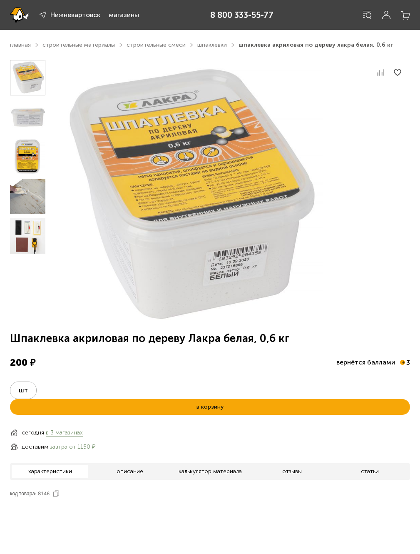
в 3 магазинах (64, 432)
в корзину (210, 406)
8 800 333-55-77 (241, 15)
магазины (124, 15)
